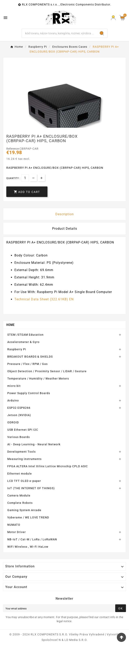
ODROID (13, 422)
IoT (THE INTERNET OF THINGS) (31, 488)
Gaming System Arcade (24, 510)
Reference (12, 148)
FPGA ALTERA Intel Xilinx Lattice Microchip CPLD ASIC (47, 466)
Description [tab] (64, 214)
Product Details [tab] (64, 228)
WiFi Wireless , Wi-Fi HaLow (27, 546)
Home (10, 325)
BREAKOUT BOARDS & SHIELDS (30, 356)
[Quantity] (25, 178)
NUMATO (13, 524)
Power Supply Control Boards (28, 393)
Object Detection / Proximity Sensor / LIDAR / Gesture (47, 371)
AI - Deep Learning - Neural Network (33, 444)
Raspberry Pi (16, 349)
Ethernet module (19, 473)
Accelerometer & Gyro (23, 342)
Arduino (13, 400)
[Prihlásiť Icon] (113, 17)
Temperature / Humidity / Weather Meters (38, 378)
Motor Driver (16, 532)
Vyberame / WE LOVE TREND (28, 517)
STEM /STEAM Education (25, 334)
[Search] (59, 33)
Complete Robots (20, 502)
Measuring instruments (24, 459)
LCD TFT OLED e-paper (24, 480)
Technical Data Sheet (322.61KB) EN (44, 299)
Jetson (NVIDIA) (19, 415)
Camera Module (18, 495)
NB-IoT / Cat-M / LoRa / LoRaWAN (32, 539)
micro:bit (14, 385)
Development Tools (21, 451)
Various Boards (18, 437)
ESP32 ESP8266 (18, 407)
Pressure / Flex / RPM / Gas (27, 364)
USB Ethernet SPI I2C (22, 429)
